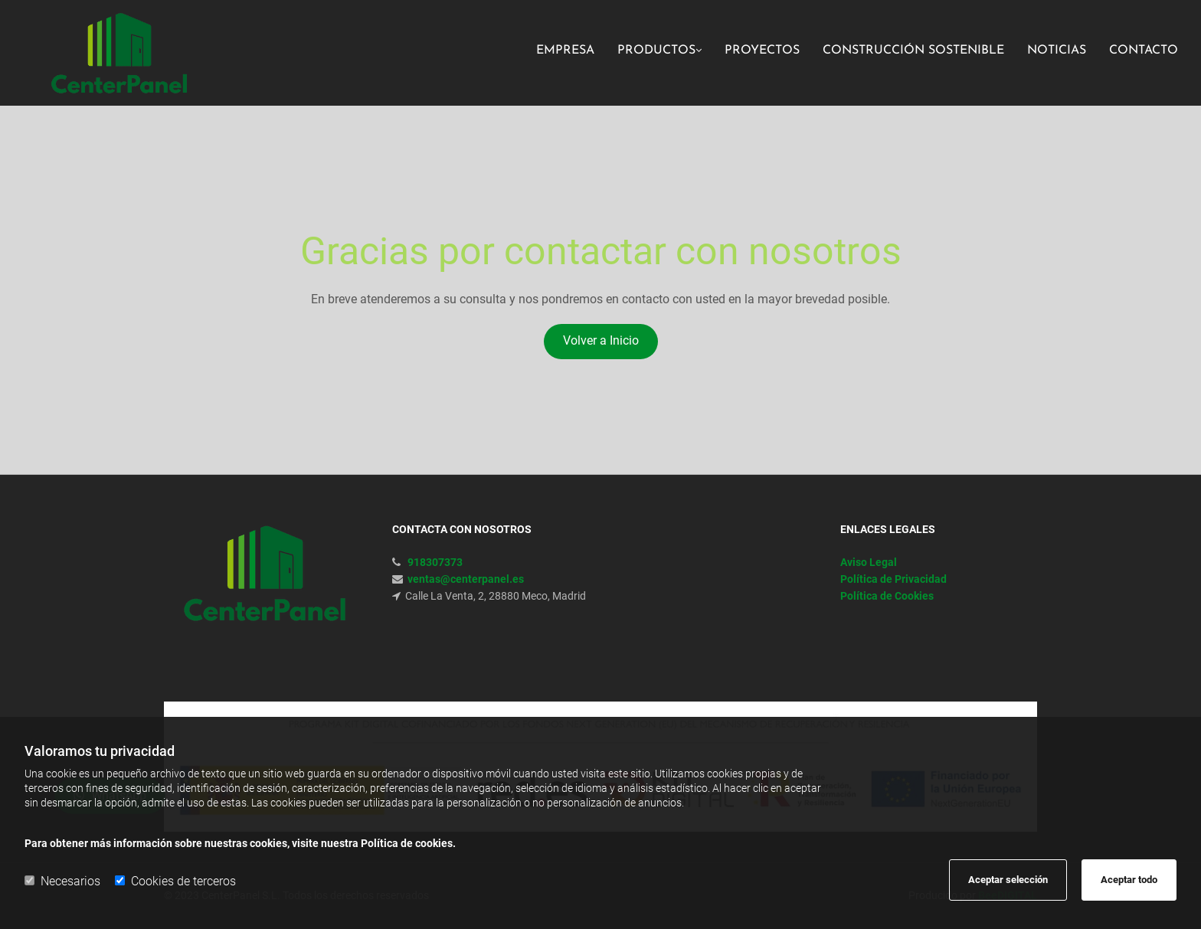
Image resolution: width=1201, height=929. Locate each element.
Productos (656, 50)
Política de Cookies (887, 596)
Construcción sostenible (913, 50)
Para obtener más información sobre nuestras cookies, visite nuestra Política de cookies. (240, 843)
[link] (648, 52)
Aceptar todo (1129, 879)
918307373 (435, 562)
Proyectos (762, 50)
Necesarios (62, 881)
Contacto (1143, 50)
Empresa (565, 50)
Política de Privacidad (893, 579)
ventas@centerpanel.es (465, 579)
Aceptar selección (1008, 879)
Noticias (1056, 50)
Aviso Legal (868, 562)
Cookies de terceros (175, 881)
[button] (601, 341)
